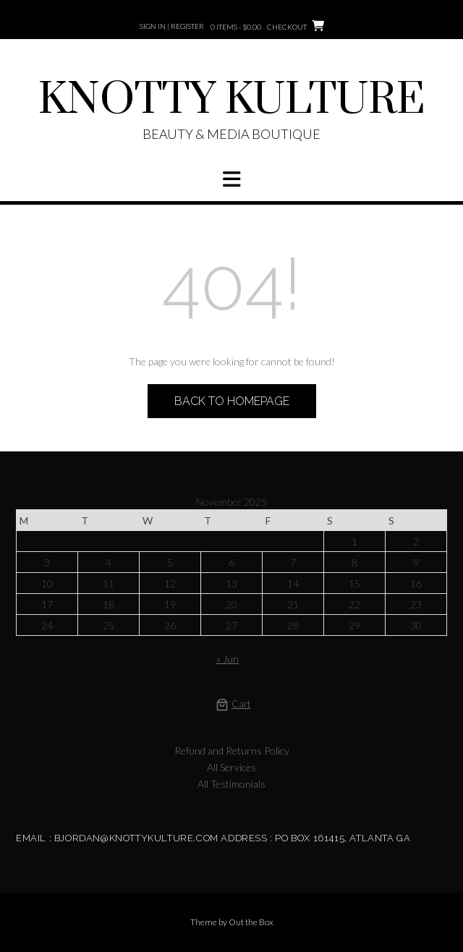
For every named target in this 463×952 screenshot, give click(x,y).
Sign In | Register (172, 26)
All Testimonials (231, 784)
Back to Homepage (231, 401)
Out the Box (251, 922)
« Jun (227, 659)
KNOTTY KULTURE (231, 100)
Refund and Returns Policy (231, 750)
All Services (231, 767)
